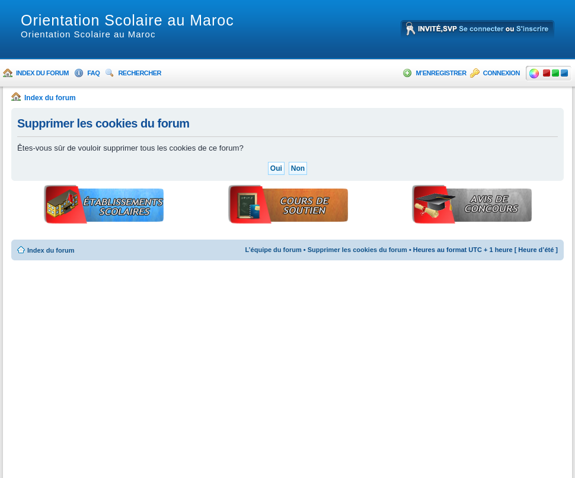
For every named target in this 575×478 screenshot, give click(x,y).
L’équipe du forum (273, 249)
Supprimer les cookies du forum (357, 249)
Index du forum (42, 73)
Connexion (501, 73)
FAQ (93, 73)
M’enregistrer (441, 73)
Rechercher (139, 73)
